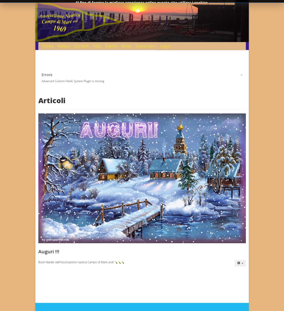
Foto (97, 46)
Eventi (111, 46)
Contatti (81, 46)
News (126, 46)
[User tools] (240, 263)
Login (165, 46)
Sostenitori (146, 46)
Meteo (64, 46)
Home (48, 46)
